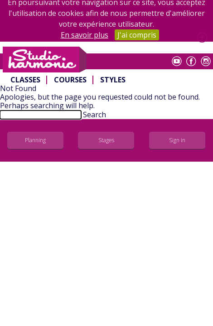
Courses (70, 80)
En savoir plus (84, 35)
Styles (113, 80)
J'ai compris (136, 35)
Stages (106, 140)
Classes (25, 80)
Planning (35, 140)
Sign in (177, 140)
